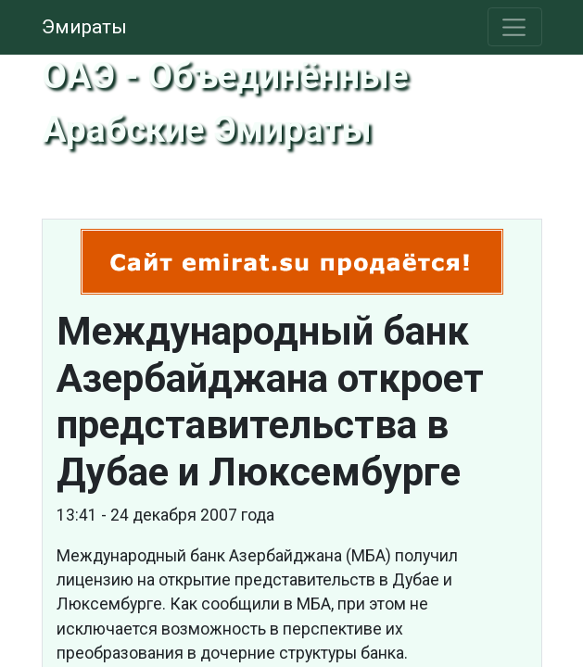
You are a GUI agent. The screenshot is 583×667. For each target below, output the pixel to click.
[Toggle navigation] (515, 26)
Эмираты (84, 27)
